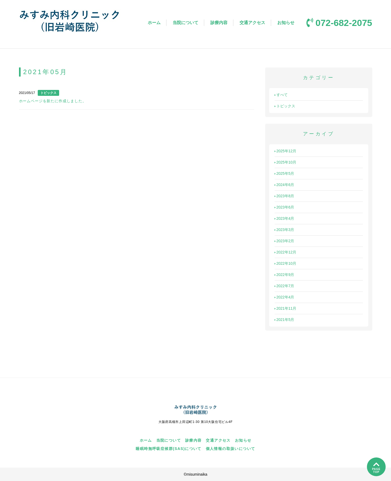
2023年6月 (284, 207)
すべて (281, 95)
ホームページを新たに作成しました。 (52, 101)
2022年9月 (284, 274)
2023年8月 (284, 196)
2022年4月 (284, 297)
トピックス (285, 106)
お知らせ (285, 22)
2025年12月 (286, 151)
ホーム (154, 22)
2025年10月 (286, 162)
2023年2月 (284, 241)
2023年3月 (284, 230)
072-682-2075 (339, 23)
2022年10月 (286, 263)
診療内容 (218, 22)
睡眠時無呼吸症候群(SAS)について (168, 448)
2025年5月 (284, 173)
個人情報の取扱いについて (230, 448)
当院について (185, 22)
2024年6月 (284, 185)
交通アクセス (252, 22)
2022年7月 (284, 286)
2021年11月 (286, 308)
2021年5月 (284, 319)
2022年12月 (286, 252)
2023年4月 (284, 218)
